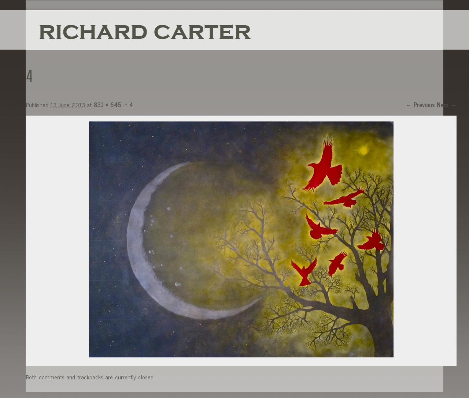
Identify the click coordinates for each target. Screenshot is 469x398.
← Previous (420, 104)
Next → (447, 104)
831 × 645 (107, 104)
